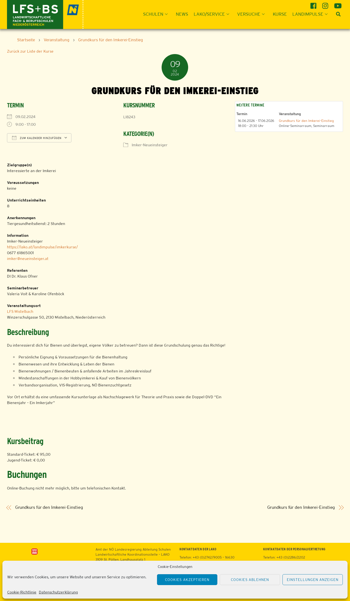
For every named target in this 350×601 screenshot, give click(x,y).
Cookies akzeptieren (187, 580)
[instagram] (326, 4)
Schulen (157, 14)
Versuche (252, 14)
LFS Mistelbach (20, 311)
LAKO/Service (213, 14)
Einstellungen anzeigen (312, 580)
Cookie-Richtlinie (21, 592)
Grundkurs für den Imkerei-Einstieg (306, 121)
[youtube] (338, 4)
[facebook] (314, 4)
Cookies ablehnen (250, 580)
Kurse (280, 14)
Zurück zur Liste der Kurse (30, 51)
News (182, 14)
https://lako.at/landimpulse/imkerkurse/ (42, 247)
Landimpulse (311, 14)
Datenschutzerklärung (58, 592)
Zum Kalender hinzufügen (37, 138)
